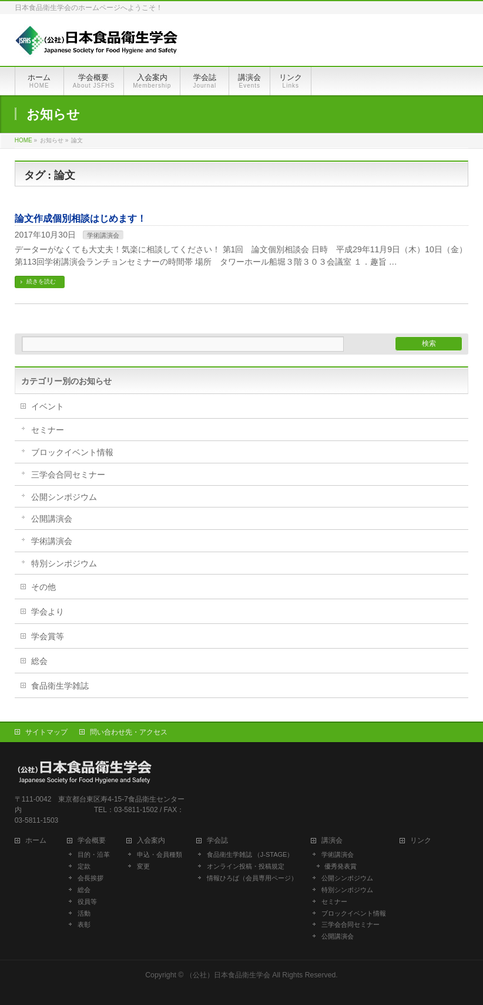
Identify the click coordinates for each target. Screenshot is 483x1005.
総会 (39, 661)
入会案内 (154, 840)
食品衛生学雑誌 (60, 685)
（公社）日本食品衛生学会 (228, 975)
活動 (84, 913)
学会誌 (221, 840)
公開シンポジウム (64, 497)
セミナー (47, 430)
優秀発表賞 (340, 866)
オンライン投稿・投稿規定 (245, 866)
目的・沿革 (94, 854)
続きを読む (41, 281)
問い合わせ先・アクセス (128, 732)
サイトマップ (46, 732)
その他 (43, 587)
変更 (143, 866)
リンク (420, 840)
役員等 (87, 901)
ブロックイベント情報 (72, 452)
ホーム (39, 840)
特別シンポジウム (64, 563)
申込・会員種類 (159, 854)
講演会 (332, 840)
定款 (84, 866)
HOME (23, 140)
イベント (47, 406)
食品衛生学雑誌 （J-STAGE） (250, 854)
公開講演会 (51, 518)
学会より (47, 611)
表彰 (84, 924)
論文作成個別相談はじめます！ (80, 218)
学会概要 (95, 840)
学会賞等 (47, 636)
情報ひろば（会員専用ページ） (252, 878)
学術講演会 (103, 235)
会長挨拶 (90, 878)
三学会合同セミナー (68, 474)
